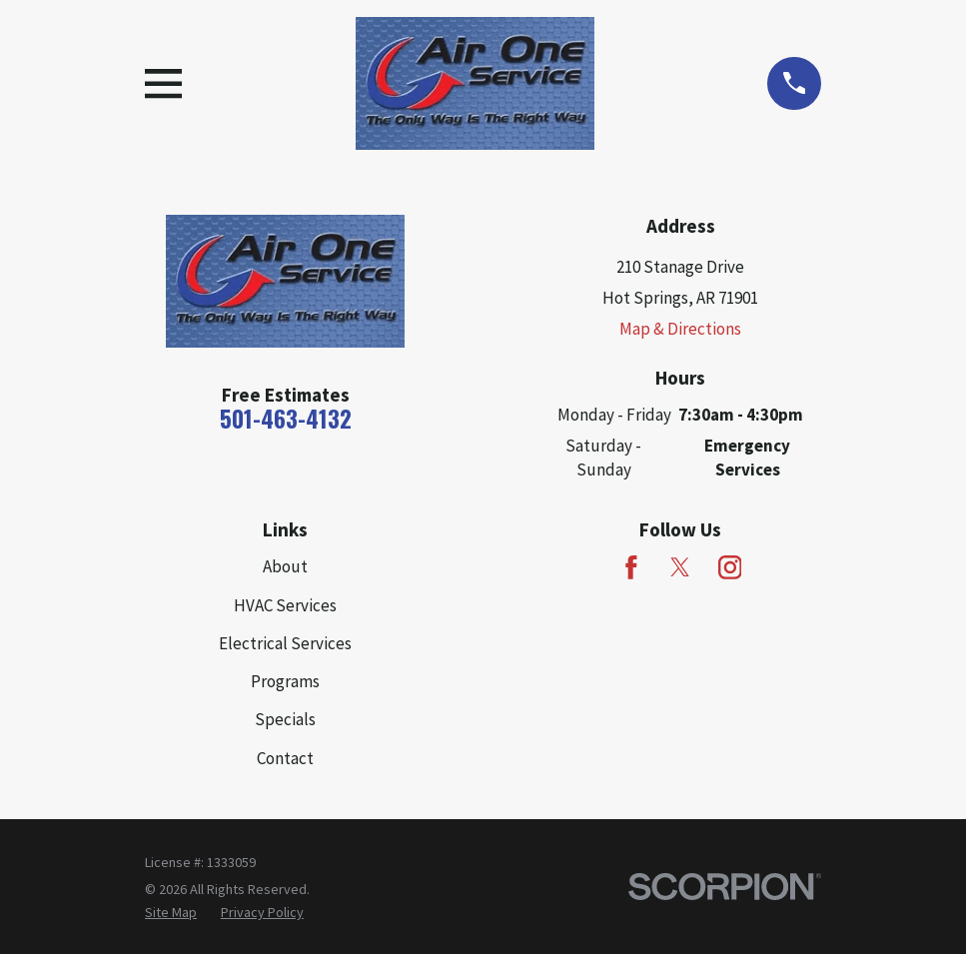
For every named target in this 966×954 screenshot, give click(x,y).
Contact (285, 758)
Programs (285, 681)
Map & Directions (680, 329)
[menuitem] (171, 913)
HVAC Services (285, 605)
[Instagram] (730, 567)
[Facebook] (631, 567)
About (285, 566)
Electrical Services (285, 643)
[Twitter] (680, 567)
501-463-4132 (286, 419)
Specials (285, 719)
